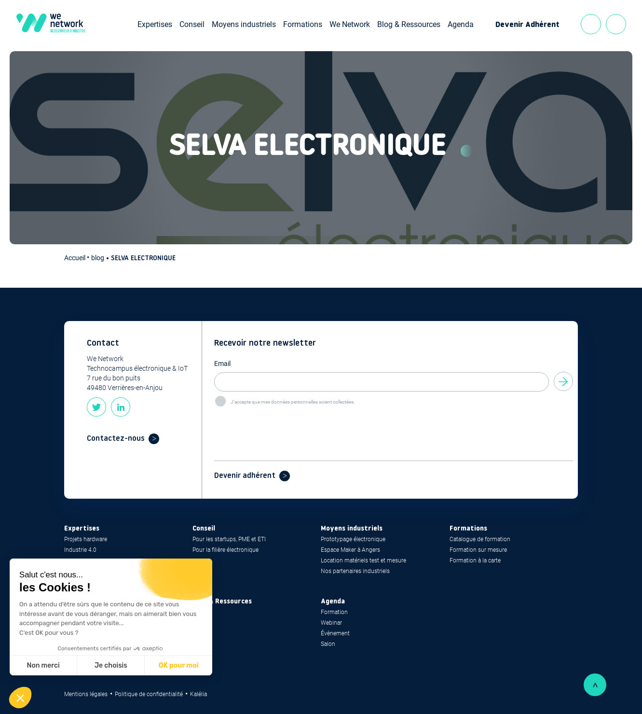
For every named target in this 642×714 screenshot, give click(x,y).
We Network (349, 24)
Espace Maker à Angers (350, 549)
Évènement (335, 633)
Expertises (154, 24)
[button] (20, 697)
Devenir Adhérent (527, 25)
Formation (334, 612)
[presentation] (287, 426)
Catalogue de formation (480, 539)
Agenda (461, 24)
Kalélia (198, 694)
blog (97, 258)
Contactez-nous (116, 439)
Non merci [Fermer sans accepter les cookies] (43, 665)
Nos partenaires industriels (355, 571)
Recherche (616, 24)
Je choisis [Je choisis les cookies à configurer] (111, 665)
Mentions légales (86, 694)
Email (222, 363)
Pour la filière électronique (225, 549)
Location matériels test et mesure (363, 560)
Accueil (75, 258)
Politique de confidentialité (149, 694)
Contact (591, 24)
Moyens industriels (244, 24)
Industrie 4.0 (80, 549)
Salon (328, 644)
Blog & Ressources (408, 24)
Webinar (331, 622)
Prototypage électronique (353, 539)
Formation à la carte (475, 560)
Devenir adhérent (244, 476)
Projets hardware (85, 539)
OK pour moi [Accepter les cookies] (179, 665)
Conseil (192, 24)
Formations (302, 24)
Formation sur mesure (478, 549)
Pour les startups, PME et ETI (229, 539)
